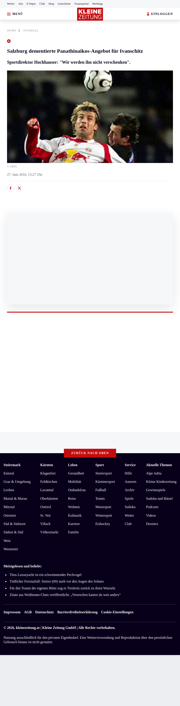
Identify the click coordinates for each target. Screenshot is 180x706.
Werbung (97, 3)
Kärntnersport (105, 481)
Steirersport (103, 473)
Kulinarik (75, 515)
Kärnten (46, 465)
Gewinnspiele (155, 490)
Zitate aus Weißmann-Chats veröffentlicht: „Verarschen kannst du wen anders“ (65, 595)
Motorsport (103, 507)
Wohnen (74, 507)
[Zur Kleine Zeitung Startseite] (90, 14)
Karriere (74, 524)
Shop (51, 3)
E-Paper (31, 3)
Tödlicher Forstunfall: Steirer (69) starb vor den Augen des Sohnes (57, 581)
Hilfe (128, 473)
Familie (73, 532)
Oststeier (10, 515)
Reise (72, 498)
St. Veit (45, 515)
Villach (45, 524)
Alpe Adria (154, 473)
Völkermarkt (49, 532)
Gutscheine (64, 3)
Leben (73, 465)
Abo (20, 3)
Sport (99, 465)
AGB (28, 612)
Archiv (129, 490)
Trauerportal (81, 3)
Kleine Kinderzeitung (161, 481)
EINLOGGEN (160, 14)
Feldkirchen (48, 481)
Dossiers (152, 524)
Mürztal (9, 507)
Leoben (9, 490)
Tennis (100, 498)
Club (42, 3)
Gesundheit (76, 473)
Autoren (130, 481)
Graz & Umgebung (17, 481)
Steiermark (12, 465)
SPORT (13, 30)
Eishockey (102, 524)
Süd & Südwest (15, 524)
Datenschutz (44, 612)
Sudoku (130, 507)
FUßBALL (31, 30)
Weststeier (11, 549)
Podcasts (152, 507)
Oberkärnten (49, 498)
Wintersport (103, 515)
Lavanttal (47, 490)
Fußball (100, 490)
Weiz (7, 541)
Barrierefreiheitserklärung (77, 612)
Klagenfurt (48, 473)
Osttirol (45, 507)
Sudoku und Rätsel (159, 498)
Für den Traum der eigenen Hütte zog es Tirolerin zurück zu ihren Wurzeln (62, 588)
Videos (151, 515)
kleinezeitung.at (28, 628)
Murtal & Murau (15, 498)
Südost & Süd (13, 532)
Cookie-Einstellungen (117, 612)
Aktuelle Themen (159, 465)
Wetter (11, 3)
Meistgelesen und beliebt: (23, 566)
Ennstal (9, 473)
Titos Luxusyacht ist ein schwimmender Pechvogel (46, 575)
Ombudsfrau (77, 490)
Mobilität (74, 481)
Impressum (12, 612)
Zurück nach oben (90, 453)
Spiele (129, 498)
